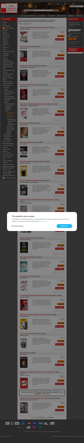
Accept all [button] (64, 226)
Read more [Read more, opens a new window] (43, 221)
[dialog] (42, 221)
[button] (18, 226)
